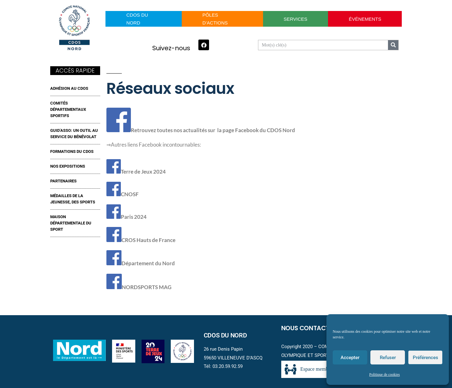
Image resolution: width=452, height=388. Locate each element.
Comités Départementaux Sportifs (68, 109)
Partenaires (63, 181)
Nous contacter (308, 328)
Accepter (350, 357)
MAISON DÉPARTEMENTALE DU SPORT (70, 223)
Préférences (425, 357)
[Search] (393, 45)
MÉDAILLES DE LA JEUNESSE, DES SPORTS (72, 198)
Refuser (388, 357)
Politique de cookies (384, 374)
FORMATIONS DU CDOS (72, 151)
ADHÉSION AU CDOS (69, 88)
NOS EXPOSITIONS (67, 166)
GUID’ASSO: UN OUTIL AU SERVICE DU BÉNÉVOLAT (74, 133)
